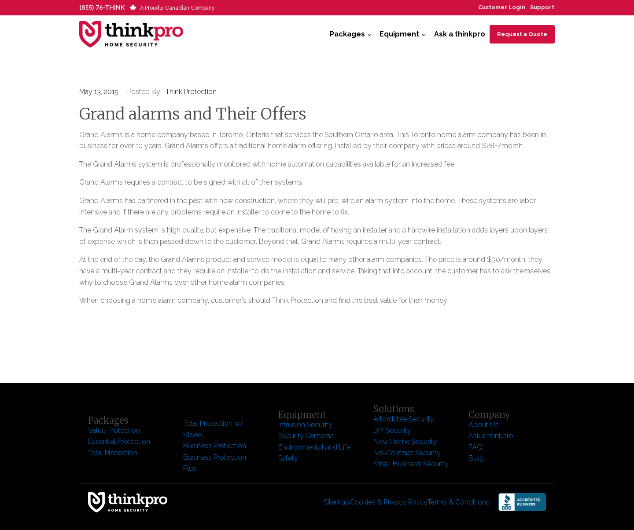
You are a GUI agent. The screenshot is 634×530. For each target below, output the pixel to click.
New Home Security (406, 441)
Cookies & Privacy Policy (389, 502)
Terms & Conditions (459, 502)
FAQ (475, 447)
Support (542, 7)
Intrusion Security (305, 425)
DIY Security (392, 430)
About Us (483, 425)
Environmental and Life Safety (314, 453)
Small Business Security (411, 464)
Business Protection (214, 446)
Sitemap (337, 502)
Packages (347, 34)
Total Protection (112, 453)
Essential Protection (119, 441)
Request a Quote (522, 34)
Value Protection (114, 430)
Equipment (399, 34)
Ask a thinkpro (459, 34)
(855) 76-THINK (102, 7)
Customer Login (501, 7)
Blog (476, 458)
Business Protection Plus (214, 463)
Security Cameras (306, 436)
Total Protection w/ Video (213, 429)
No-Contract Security (407, 453)
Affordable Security (404, 419)
